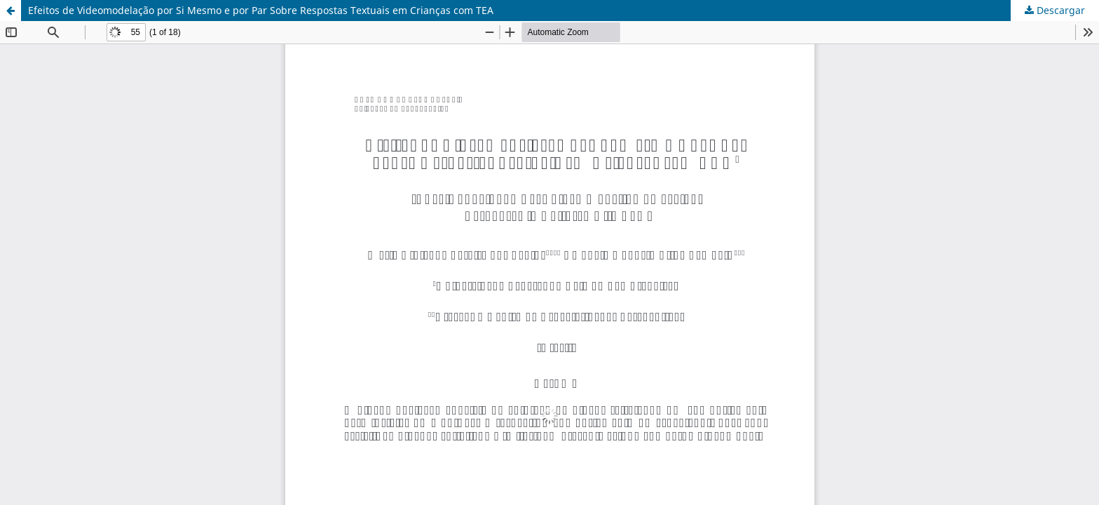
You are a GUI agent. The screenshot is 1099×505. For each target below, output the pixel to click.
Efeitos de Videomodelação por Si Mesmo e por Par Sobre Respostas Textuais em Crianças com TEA (260, 10)
